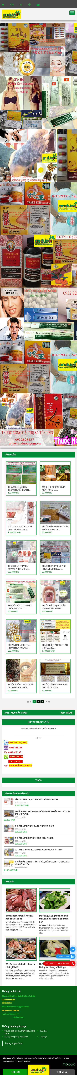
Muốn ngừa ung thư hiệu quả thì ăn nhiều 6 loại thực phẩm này (53, 918)
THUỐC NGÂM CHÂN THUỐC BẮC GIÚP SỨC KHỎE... (21, 686)
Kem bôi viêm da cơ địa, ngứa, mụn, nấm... (20, 607)
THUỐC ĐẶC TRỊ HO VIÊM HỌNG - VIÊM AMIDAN (54, 607)
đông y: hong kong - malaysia (16, 1036)
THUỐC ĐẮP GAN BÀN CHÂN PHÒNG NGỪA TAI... (55, 528)
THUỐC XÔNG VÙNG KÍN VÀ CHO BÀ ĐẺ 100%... (55, 686)
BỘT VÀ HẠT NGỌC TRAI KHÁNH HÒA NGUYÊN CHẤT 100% (38, 850)
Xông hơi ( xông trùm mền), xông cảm (53, 488)
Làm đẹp (43, 1036)
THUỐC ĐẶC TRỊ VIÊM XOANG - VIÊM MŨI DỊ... (19, 567)
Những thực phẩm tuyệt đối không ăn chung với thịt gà (52, 966)
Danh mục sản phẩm (15, 712)
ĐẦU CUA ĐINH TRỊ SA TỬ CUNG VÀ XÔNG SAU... (20, 528)
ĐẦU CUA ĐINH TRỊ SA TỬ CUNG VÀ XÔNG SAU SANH (36, 799)
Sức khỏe (43, 1031)
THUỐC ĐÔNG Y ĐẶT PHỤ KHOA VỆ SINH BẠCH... (54, 567)
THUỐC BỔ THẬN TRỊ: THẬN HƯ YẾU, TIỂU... (55, 646)
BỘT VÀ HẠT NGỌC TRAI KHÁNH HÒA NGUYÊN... (19, 646)
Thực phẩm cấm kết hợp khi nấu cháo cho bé (19, 917)
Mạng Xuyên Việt (14, 1043)
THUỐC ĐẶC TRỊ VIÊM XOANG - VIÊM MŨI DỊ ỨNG (34, 826)
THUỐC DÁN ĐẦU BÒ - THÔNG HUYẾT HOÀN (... (19, 488)
